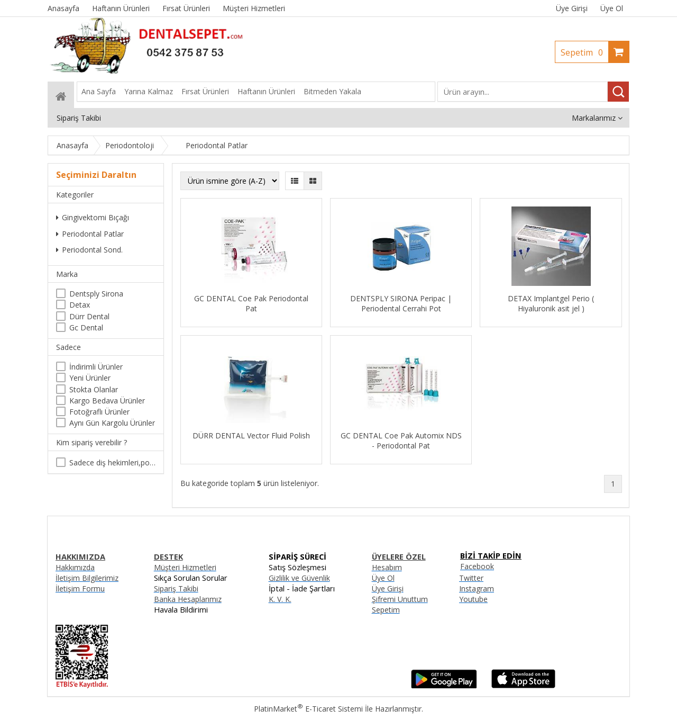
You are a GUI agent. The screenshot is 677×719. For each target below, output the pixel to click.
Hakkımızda (75, 567)
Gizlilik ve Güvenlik (299, 578)
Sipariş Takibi (176, 588)
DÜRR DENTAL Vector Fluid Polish (251, 435)
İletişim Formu (80, 588)
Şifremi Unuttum (400, 599)
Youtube (473, 599)
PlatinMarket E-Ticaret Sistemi (308, 709)
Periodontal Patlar (90, 234)
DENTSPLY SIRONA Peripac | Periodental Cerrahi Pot (401, 303)
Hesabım (387, 567)
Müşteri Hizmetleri (185, 567)
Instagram (476, 588)
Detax (79, 305)
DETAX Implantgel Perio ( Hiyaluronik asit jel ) (551, 303)
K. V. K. (280, 599)
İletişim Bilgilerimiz (87, 578)
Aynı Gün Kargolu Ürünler (112, 423)
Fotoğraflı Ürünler (99, 412)
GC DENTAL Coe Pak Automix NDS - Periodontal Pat (401, 440)
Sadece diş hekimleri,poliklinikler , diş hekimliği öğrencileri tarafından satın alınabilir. (112, 462)
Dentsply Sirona (96, 294)
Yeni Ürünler (90, 378)
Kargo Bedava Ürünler (107, 401)
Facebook (477, 566)
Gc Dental (86, 327)
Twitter (471, 578)
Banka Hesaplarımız (188, 599)
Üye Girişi (572, 8)
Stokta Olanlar (93, 389)
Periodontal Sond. (89, 250)
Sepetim (584, 52)
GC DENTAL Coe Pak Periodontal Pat (251, 303)
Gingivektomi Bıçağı (92, 217)
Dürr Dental (89, 316)
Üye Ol (611, 8)
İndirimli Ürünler (96, 367)
